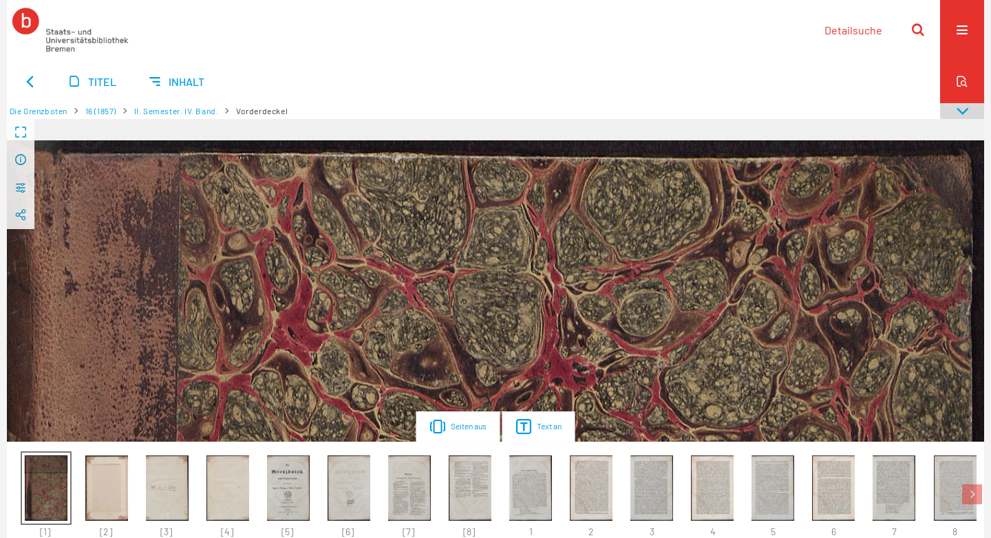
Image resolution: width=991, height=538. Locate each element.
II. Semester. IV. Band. (176, 111)
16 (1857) (100, 111)
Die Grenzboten (38, 111)
